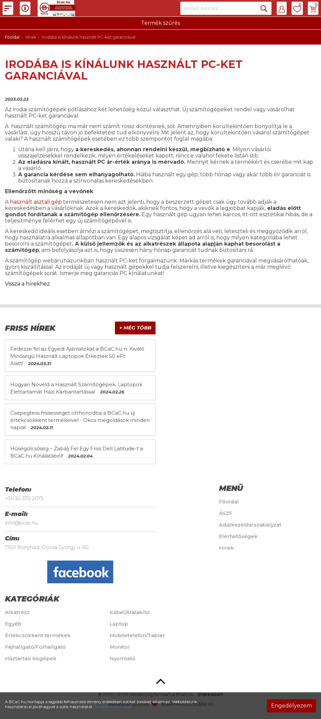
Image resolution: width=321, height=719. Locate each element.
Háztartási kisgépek (30, 658)
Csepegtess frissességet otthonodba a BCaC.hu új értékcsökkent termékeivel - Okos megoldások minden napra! (80, 420)
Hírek (226, 548)
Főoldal (12, 37)
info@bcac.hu (21, 523)
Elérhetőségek (238, 536)
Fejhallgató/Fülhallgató (35, 647)
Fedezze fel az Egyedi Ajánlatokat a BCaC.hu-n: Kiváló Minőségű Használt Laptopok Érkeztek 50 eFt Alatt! (77, 356)
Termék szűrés (160, 23)
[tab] (80, 328)
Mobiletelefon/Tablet (137, 635)
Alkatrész (17, 612)
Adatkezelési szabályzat (250, 525)
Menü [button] (231, 488)
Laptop (119, 624)
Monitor (120, 647)
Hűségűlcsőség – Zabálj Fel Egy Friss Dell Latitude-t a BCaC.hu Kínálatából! (76, 452)
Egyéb (13, 624)
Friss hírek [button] (30, 328)
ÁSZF (225, 513)
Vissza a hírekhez (27, 284)
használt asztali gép (36, 202)
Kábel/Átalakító (130, 612)
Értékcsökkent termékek (38, 635)
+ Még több (135, 328)
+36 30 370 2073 (24, 498)
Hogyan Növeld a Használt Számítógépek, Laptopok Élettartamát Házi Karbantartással (76, 388)
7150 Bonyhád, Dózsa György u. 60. (47, 547)
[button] (282, 8)
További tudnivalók (112, 706)
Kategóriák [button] (32, 598)
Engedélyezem (291, 705)
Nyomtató (122, 658)
